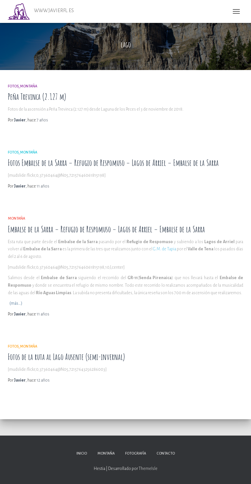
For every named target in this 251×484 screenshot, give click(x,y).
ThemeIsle (148, 468)
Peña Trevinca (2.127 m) (37, 97)
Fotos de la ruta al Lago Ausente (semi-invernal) (66, 357)
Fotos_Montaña (22, 86)
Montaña (16, 218)
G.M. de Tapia (164, 249)
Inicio (81, 453)
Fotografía (135, 453)
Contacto (166, 453)
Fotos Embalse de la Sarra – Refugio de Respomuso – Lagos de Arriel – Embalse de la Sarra (113, 163)
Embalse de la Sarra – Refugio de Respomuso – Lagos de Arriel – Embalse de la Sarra (106, 229)
